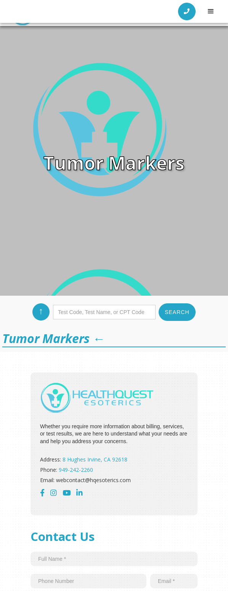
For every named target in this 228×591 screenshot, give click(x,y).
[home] (55, 11)
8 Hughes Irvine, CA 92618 (95, 459)
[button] (210, 11)
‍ (79, 492)
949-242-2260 (76, 469)
